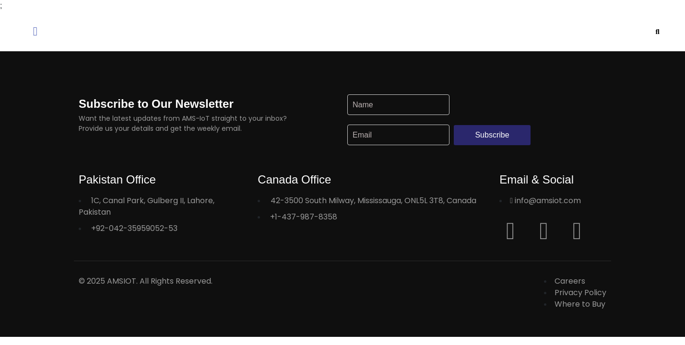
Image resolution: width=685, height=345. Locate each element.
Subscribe (492, 135)
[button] (128, 31)
